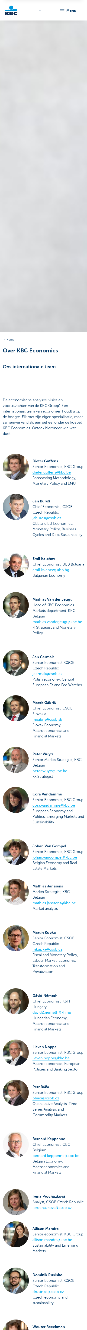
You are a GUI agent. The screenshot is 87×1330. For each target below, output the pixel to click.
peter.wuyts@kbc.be (49, 771)
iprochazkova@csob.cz (52, 1208)
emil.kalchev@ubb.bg (50, 570)
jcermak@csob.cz (47, 674)
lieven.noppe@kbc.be (51, 1058)
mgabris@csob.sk (47, 719)
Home (10, 339)
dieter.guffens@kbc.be (51, 472)
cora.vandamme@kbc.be (53, 805)
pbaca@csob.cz (45, 1098)
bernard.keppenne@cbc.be (55, 1156)
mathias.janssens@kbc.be (54, 903)
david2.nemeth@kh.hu (51, 1012)
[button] (68, 11)
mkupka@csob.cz (47, 949)
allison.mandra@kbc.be (52, 1240)
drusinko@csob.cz (48, 1292)
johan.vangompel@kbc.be (54, 857)
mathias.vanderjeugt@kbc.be (57, 622)
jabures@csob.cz (46, 518)
